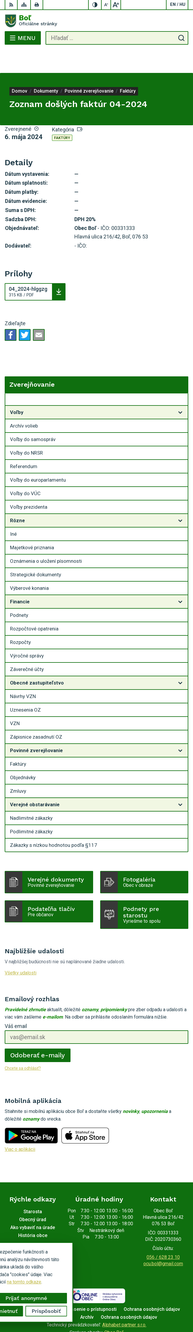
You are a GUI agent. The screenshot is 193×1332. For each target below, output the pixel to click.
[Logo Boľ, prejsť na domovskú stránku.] (96, 21)
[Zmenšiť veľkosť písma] (106, 4)
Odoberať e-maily (37, 1031)
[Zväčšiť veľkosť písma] (115, 4)
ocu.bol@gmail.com (163, 1240)
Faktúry (62, 114)
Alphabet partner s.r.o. (124, 1301)
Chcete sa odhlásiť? (23, 1044)
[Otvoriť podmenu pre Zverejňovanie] (180, 377)
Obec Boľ (113, 1309)
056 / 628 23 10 (163, 1233)
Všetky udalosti (20, 949)
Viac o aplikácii (20, 1126)
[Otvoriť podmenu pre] (180, 388)
